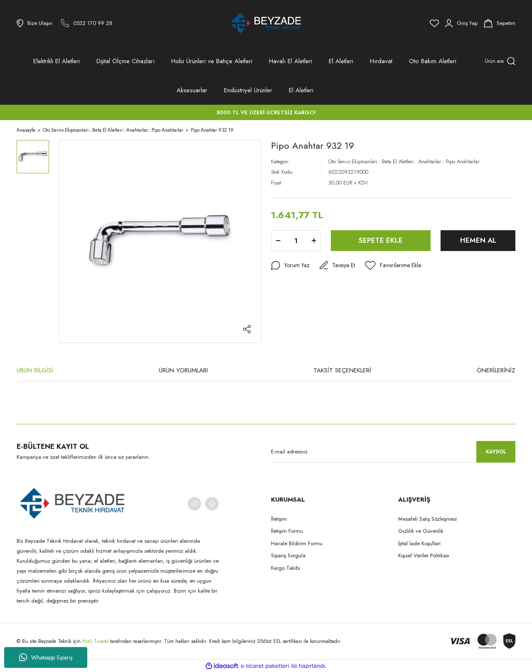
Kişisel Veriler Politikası (423, 555)
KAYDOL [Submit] (496, 451)
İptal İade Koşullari (419, 543)
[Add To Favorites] (393, 265)
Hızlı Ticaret (96, 641)
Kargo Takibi (285, 568)
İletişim (279, 519)
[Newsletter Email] (393, 452)
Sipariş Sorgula (288, 555)
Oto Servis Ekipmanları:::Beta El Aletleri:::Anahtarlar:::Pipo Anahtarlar (403, 161)
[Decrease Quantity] (278, 241)
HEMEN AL (478, 240)
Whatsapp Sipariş (46, 657)
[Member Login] (461, 23)
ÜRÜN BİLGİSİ (35, 370)
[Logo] (266, 23)
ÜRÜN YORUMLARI (183, 370)
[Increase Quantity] (313, 241)
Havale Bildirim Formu (297, 543)
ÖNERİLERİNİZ (496, 370)
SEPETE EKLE (381, 240)
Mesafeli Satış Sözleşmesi (427, 519)
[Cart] (499, 23)
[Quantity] (296, 241)
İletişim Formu (287, 531)
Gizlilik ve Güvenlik (420, 531)
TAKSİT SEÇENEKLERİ (342, 370)
